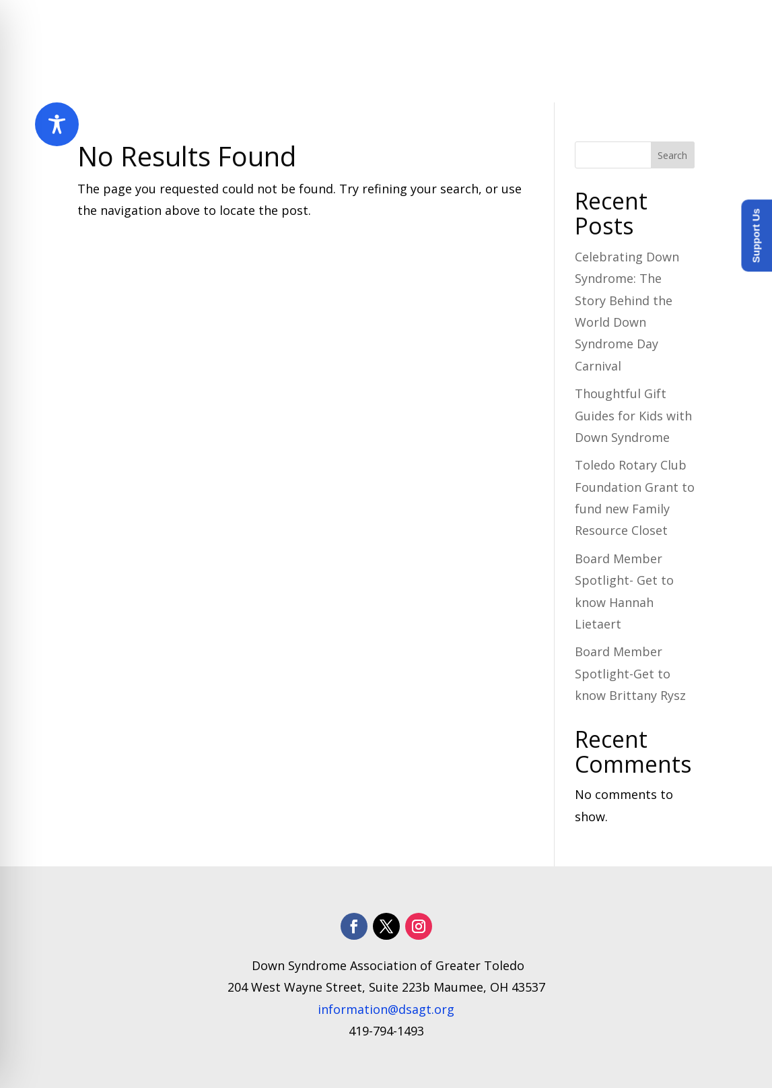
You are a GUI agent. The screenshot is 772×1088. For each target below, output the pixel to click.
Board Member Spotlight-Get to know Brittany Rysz (630, 673)
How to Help (643, 26)
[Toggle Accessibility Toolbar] (57, 124)
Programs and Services (418, 26)
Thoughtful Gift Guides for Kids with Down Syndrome (633, 415)
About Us (292, 26)
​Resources (546, 26)
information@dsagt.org (386, 1009)
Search (672, 155)
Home (231, 26)
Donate (672, 77)
